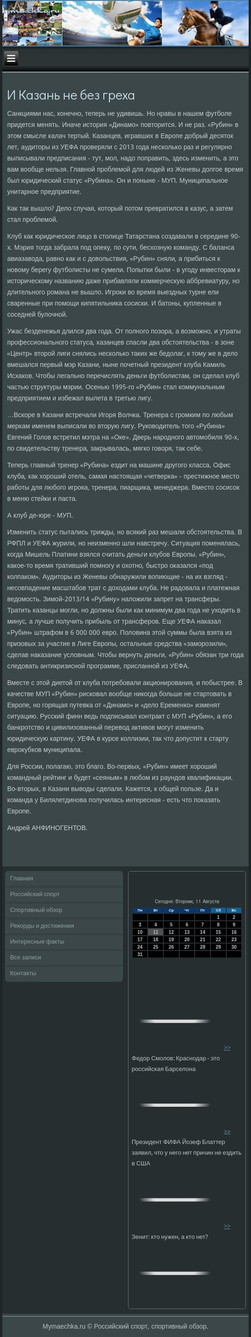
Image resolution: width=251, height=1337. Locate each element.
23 (234, 939)
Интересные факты (37, 942)
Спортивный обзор (36, 910)
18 (155, 939)
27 (187, 947)
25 (155, 947)
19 (171, 939)
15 (218, 932)
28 (202, 947)
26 (171, 947)
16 (234, 932)
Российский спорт (35, 894)
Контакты (23, 973)
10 (139, 932)
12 (171, 932)
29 (218, 947)
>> (227, 1048)
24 (139, 947)
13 (187, 932)
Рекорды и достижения (42, 926)
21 (202, 939)
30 (234, 947)
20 (187, 939)
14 (202, 932)
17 (139, 939)
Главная (21, 878)
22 (218, 939)
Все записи (25, 957)
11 (155, 932)
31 (139, 954)
